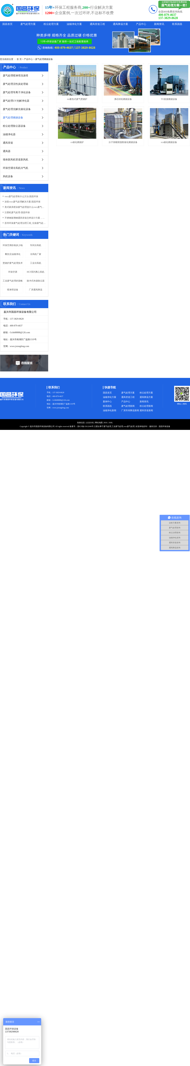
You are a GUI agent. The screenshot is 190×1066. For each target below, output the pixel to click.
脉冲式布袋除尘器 (35, 281)
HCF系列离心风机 (35, 272)
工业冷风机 (35, 263)
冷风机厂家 (35, 254)
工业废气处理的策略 (13, 281)
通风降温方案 (120, 24)
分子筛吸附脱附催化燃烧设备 (77, 188)
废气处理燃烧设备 (44, 59)
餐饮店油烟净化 (12, 254)
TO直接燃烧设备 (78, 144)
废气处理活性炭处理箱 (15, 84)
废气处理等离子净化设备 (17, 92)
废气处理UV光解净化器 (16, 100)
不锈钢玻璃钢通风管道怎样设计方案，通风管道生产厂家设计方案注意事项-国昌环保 (25, 218)
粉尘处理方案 (51, 24)
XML (111, 422)
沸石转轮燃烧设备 (125, 100)
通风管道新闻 (146, 410)
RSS (105, 422)
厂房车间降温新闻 (130, 410)
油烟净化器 (9, 134)
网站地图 (99, 422)
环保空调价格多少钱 (13, 245)
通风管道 (8, 142)
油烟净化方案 (74, 24)
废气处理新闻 (128, 406)
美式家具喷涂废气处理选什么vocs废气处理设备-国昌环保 (25, 207)
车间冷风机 (35, 245)
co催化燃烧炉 (125, 144)
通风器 (6, 151)
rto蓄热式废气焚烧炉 (78, 100)
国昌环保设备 (164, 426)
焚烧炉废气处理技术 (13, 263)
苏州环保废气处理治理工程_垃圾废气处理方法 (25, 223)
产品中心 (141, 24)
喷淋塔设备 (12, 289)
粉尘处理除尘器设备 (14, 126)
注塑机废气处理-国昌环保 (17, 212)
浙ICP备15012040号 (85, 426)
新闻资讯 (159, 24)
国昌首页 (7, 24)
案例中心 (107, 401)
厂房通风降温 (35, 289)
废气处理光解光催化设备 (17, 109)
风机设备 (8, 176)
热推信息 (81, 422)
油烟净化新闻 (109, 410)
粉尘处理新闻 (146, 406)
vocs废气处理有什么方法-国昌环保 (21, 196)
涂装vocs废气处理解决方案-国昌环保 (22, 202)
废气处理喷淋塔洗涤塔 (15, 75)
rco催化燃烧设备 (125, 188)
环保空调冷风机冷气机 (15, 168)
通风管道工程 (97, 24)
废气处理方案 (28, 24)
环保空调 (12, 272)
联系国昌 (177, 24)
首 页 (19, 59)
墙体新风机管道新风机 (15, 159)
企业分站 (90, 422)
